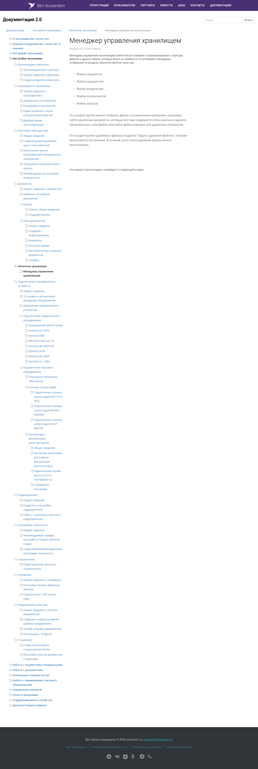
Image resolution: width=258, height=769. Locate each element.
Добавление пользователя (39, 100)
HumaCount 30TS (39, 330)
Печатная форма (39, 245)
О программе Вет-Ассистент (31, 38)
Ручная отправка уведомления (42, 628)
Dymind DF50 (37, 335)
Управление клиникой (27, 689)
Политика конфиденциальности (109, 747)
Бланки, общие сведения (44, 209)
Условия (34, 260)
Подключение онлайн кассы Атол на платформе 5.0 (47, 475)
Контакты (198, 5)
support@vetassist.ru (158, 739)
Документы (25, 183)
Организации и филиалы (33, 64)
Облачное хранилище (32, 266)
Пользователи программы (34, 86)
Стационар (25, 640)
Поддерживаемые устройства (32, 700)
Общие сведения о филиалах (41, 75)
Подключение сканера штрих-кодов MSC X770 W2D (48, 397)
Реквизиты (35, 240)
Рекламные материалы (179, 747)
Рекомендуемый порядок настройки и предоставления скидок (41, 540)
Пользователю (124, 5)
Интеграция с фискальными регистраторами (39, 439)
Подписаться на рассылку (146, 747)
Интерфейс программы (28, 53)
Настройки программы (27, 58)
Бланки (27, 204)
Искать (248, 20)
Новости (166, 5)
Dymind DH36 (37, 351)
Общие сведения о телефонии (42, 580)
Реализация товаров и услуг (31, 675)
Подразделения (27, 495)
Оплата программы (25, 695)
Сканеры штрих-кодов (42, 387)
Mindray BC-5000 (39, 356)
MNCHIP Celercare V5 (41, 341)
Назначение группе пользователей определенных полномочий (42, 155)
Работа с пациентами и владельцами (37, 664)
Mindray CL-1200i (39, 361)
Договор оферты (76, 747)
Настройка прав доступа (33, 130)
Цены (181, 5)
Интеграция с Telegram (37, 634)
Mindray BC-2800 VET (41, 346)
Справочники (26, 559)
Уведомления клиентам (32, 605)
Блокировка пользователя (39, 105)
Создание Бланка (39, 214)
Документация (220, 5)
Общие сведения (33, 135)
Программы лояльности (32, 525)
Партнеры (148, 5)
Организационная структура (41, 69)
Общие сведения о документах (42, 189)
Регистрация (99, 5)
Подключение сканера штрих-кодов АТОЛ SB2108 (48, 424)
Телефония (24, 574)
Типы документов (34, 220)
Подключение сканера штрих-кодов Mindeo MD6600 (48, 410)
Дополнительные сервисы (30, 705)
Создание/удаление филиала (41, 80)
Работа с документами (28, 670)
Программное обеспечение (46, 325)
